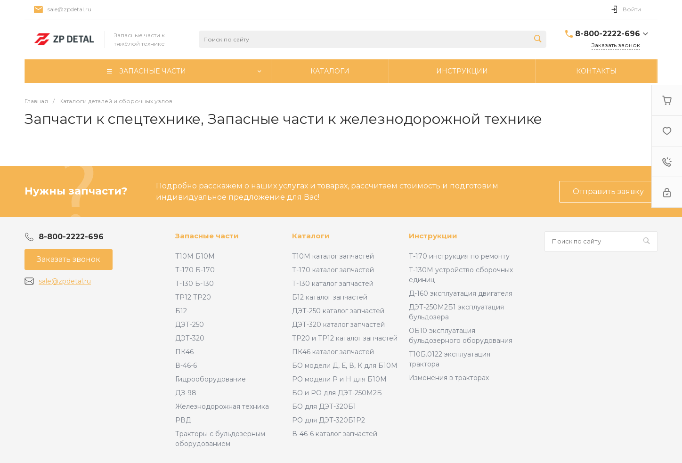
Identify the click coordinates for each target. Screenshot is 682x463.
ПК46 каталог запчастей (333, 352)
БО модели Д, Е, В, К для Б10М (345, 365)
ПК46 (184, 352)
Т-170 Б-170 (195, 270)
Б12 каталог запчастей (329, 297)
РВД (183, 420)
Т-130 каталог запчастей (332, 283)
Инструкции (433, 235)
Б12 (181, 311)
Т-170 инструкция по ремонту (459, 256)
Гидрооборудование (210, 379)
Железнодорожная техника (222, 406)
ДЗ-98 (185, 393)
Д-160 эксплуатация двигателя (460, 293)
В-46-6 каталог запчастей (334, 434)
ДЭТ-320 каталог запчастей (338, 324)
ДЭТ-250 (189, 324)
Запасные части (207, 235)
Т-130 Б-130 (194, 283)
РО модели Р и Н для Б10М (339, 379)
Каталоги (311, 235)
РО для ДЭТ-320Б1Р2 (328, 420)
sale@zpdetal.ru (69, 9)
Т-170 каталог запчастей (333, 270)
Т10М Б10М (195, 256)
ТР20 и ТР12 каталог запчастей (345, 338)
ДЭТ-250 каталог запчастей (338, 311)
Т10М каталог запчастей (333, 256)
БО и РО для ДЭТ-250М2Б (337, 393)
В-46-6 (186, 365)
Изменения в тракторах (449, 378)
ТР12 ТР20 (193, 297)
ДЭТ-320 (189, 338)
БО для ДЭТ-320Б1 (324, 406)
